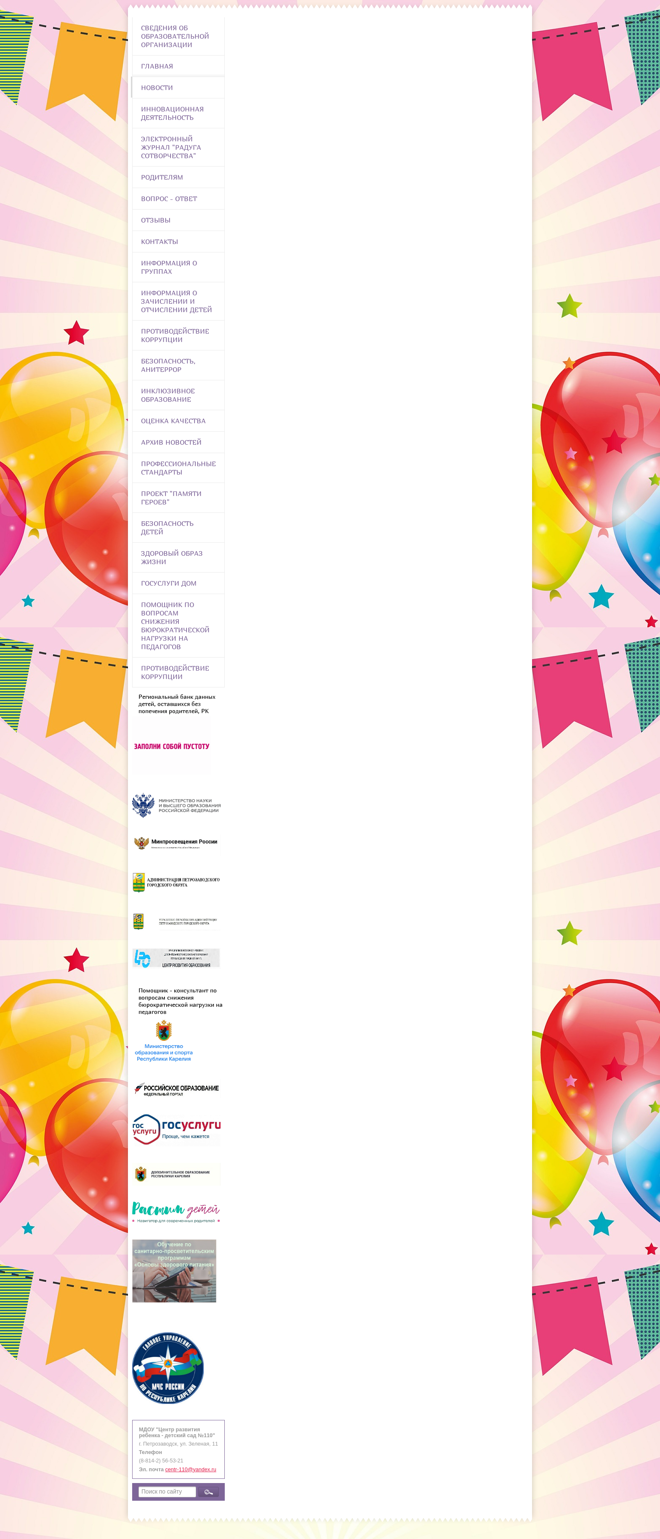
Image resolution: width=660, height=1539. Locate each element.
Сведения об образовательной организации (175, 36)
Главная (157, 66)
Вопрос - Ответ (169, 198)
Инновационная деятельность (172, 113)
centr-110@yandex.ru (190, 1470)
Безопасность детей (167, 527)
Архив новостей (171, 442)
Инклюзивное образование (168, 395)
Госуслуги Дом (169, 583)
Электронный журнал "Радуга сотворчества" (171, 147)
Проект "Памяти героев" (171, 497)
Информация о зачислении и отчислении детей (176, 301)
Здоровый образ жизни (172, 557)
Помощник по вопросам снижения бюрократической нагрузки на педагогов (175, 625)
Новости (157, 87)
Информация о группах (169, 267)
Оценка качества (173, 421)
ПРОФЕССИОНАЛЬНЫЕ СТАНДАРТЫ (178, 467)
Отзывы (155, 220)
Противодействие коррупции (175, 335)
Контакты (159, 241)
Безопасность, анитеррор (168, 365)
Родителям (162, 177)
